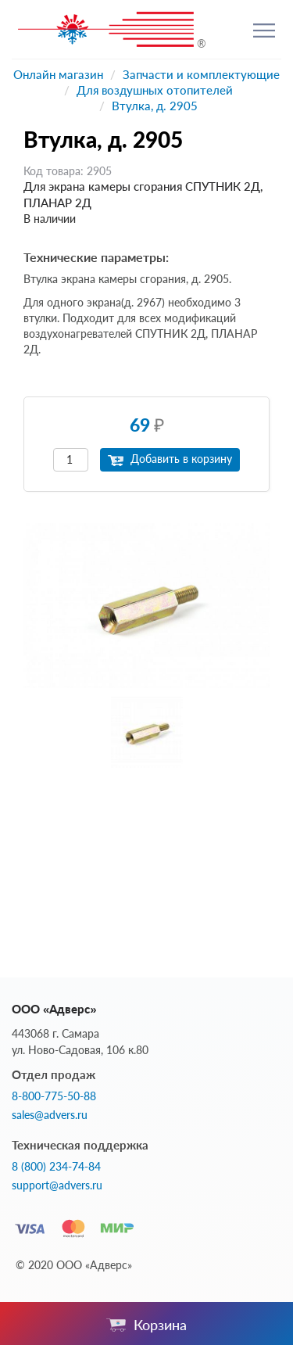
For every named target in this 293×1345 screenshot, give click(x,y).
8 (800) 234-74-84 (56, 1166)
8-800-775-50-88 (54, 1096)
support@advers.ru (57, 1185)
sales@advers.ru (50, 1115)
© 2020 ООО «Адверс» (74, 1264)
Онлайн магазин (58, 74)
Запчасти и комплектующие (201, 74)
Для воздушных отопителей (155, 90)
